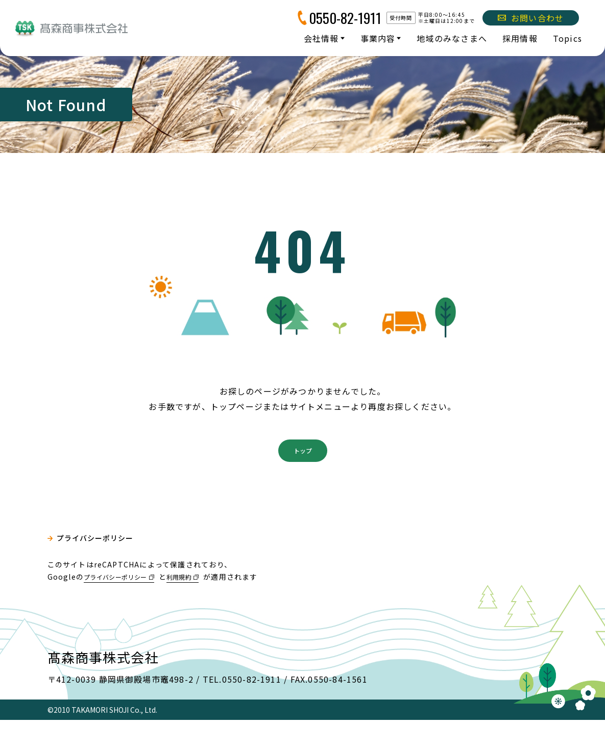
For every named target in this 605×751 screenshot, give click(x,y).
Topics (567, 38)
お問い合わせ (531, 18)
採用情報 (520, 38)
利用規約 (196, 607)
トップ (302, 479)
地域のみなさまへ (452, 38)
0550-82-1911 (345, 17)
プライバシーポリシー (102, 571)
